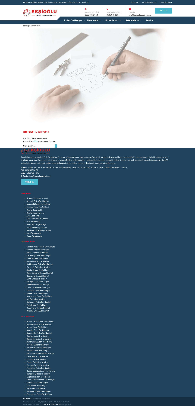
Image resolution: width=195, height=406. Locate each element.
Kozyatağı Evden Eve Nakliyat (38, 267)
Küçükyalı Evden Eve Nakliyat (38, 288)
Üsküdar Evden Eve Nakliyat (38, 311)
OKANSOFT (28, 399)
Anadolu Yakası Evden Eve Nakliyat (41, 247)
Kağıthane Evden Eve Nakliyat (38, 377)
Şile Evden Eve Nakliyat (36, 299)
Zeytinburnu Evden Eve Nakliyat (39, 394)
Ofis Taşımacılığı (33, 222)
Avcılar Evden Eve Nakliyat (37, 327)
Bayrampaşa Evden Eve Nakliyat (39, 342)
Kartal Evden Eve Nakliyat (37, 279)
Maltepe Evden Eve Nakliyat (38, 282)
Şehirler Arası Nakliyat (35, 213)
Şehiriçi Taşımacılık (34, 210)
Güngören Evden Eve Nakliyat (38, 374)
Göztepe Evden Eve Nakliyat (38, 276)
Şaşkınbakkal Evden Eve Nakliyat (40, 273)
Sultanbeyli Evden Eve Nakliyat (39, 302)
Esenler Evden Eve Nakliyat (37, 362)
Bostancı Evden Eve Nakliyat (38, 261)
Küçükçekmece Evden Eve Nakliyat (41, 380)
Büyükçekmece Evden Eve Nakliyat (40, 354)
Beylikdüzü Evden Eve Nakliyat (39, 348)
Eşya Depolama (166, 2)
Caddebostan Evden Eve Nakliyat (40, 264)
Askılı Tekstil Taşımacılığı (37, 227)
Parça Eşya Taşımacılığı (36, 225)
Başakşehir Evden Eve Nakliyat (39, 339)
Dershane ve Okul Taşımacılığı (39, 230)
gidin (35, 141)
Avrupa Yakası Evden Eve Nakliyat (40, 321)
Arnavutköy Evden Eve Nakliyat (39, 324)
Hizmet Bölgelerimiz (149, 2)
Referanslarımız (133, 20)
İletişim (149, 20)
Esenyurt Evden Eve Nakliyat (38, 365)
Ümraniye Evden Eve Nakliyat (38, 308)
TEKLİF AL (163, 11)
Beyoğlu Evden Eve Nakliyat (38, 351)
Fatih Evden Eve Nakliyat (36, 359)
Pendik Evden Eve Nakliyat (37, 293)
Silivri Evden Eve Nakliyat (37, 386)
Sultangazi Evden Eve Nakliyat (39, 391)
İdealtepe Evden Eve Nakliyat (38, 290)
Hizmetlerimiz (112, 20)
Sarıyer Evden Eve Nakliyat (37, 383)
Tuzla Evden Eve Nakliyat (36, 305)
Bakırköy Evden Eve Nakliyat (38, 336)
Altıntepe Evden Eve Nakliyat (38, 285)
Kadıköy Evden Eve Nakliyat (38, 258)
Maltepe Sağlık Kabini (52, 404)
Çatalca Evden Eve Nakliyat (37, 356)
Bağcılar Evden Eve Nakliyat (38, 330)
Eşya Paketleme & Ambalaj (37, 219)
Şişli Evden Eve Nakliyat (36, 388)
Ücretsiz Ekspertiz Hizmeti (37, 198)
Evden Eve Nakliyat (73, 20)
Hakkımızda (92, 20)
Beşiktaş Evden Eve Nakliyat (38, 345)
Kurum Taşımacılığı (34, 236)
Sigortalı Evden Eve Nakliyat (38, 201)
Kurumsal (134, 2)
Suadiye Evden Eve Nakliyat (38, 270)
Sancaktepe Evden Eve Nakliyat (39, 296)
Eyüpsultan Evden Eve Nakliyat (39, 368)
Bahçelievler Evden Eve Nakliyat (39, 333)
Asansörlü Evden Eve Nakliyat (38, 204)
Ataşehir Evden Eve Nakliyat (38, 250)
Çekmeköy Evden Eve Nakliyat (39, 255)
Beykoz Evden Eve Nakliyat (37, 253)
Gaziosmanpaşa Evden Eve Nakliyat (41, 371)
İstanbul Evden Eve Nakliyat (38, 207)
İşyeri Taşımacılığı (34, 233)
